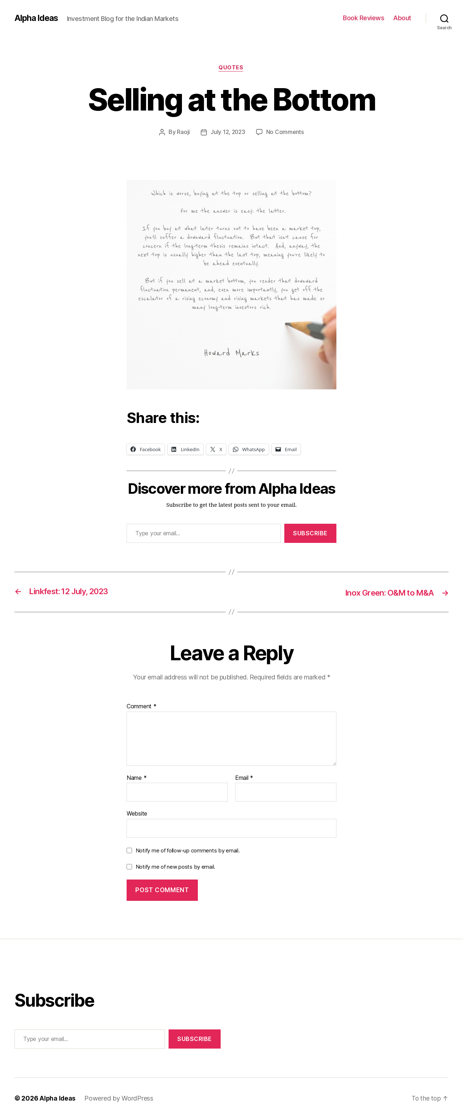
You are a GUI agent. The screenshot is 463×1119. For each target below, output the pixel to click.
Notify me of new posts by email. (175, 867)
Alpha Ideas (37, 18)
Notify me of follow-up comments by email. (188, 850)
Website (137, 813)
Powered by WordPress (119, 1098)
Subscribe (310, 533)
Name (136, 778)
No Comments (286, 132)
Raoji (182, 132)
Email (244, 778)
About (402, 18)
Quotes (231, 68)
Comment (142, 707)
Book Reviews (363, 18)
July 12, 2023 (228, 132)
